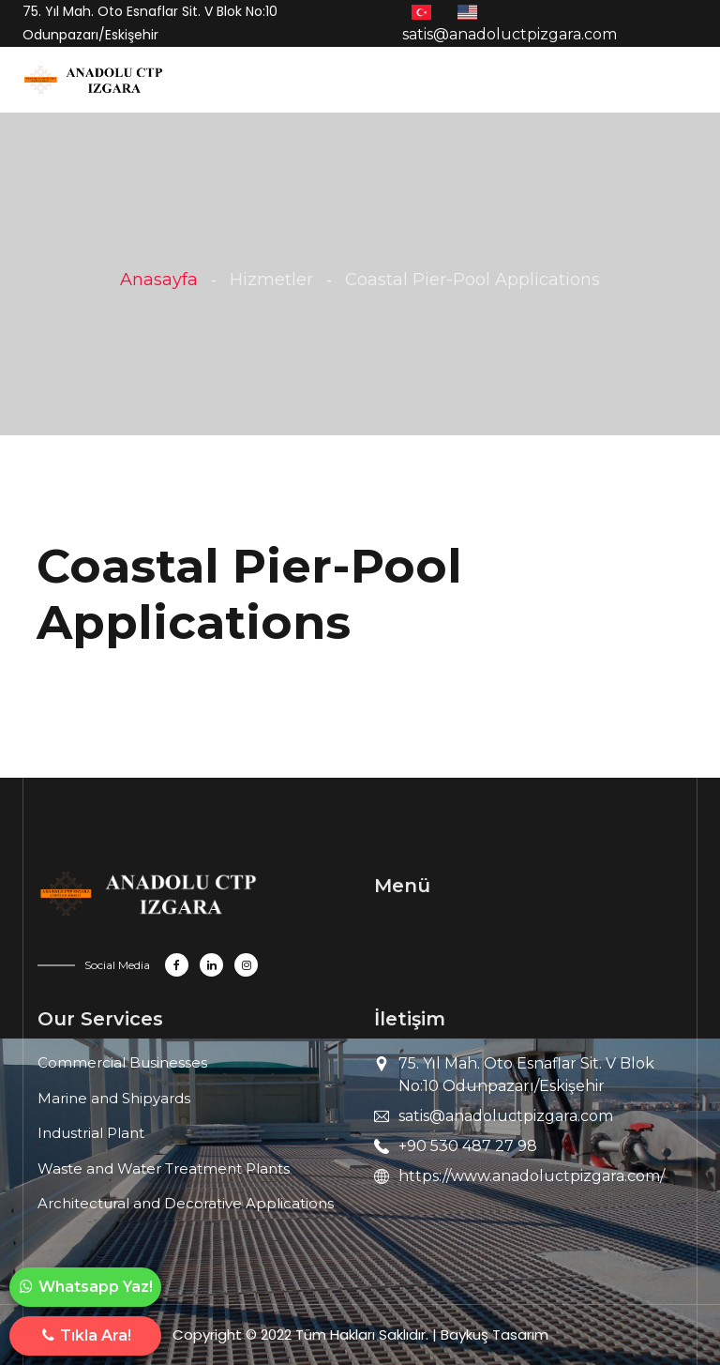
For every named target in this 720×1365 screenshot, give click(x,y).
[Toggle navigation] (184, 84)
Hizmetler (271, 279)
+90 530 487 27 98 (467, 1146)
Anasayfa (159, 279)
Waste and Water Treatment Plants (164, 1168)
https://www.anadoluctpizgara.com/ (531, 1176)
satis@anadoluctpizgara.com (505, 1116)
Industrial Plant (91, 1133)
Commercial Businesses (122, 1062)
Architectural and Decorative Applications (186, 1203)
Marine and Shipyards (114, 1098)
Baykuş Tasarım (494, 1334)
